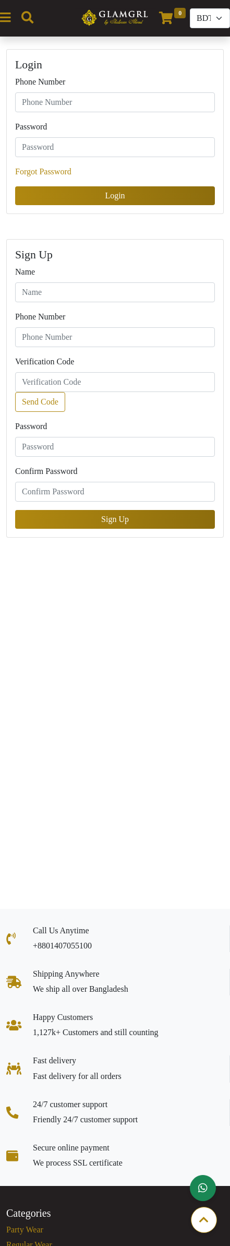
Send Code (40, 401)
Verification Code (44, 361)
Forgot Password (43, 171)
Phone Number (40, 81)
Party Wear (24, 1229)
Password (31, 126)
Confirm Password (46, 471)
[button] (203, 1188)
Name (25, 271)
